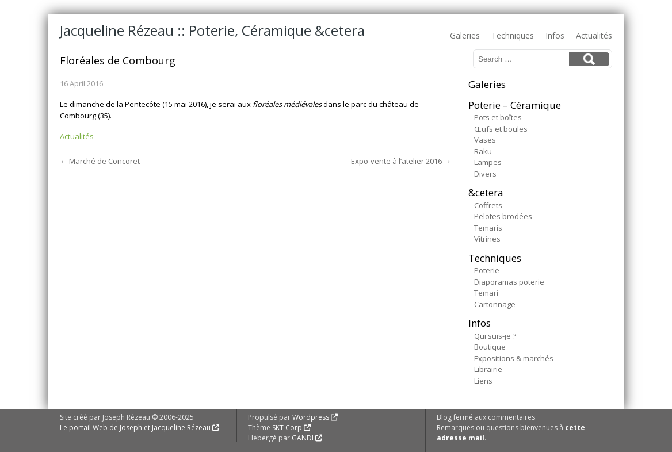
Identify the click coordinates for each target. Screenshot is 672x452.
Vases (485, 140)
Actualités (594, 35)
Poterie (486, 270)
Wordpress (310, 417)
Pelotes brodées (503, 216)
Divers (485, 173)
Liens (483, 381)
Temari (486, 293)
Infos (554, 35)
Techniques (512, 35)
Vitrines (487, 238)
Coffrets (488, 205)
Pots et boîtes (498, 117)
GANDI (303, 438)
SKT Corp (287, 427)
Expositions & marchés (513, 358)
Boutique (490, 347)
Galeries (465, 35)
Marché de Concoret (100, 161)
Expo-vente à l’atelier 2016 (401, 161)
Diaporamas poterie (509, 282)
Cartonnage (495, 304)
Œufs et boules (501, 129)
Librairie (488, 369)
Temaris (488, 228)
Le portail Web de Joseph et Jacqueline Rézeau (135, 427)
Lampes (488, 162)
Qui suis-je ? (495, 336)
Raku (483, 151)
